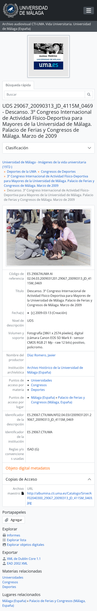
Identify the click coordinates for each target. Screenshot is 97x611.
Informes (11, 535)
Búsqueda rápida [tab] (18, 85)
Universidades (41, 380)
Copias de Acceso (21, 479)
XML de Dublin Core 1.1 (21, 559)
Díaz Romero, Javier (41, 355)
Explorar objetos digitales (23, 545)
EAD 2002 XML (15, 563)
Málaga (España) (43, 397)
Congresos (39, 385)
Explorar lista (14, 540)
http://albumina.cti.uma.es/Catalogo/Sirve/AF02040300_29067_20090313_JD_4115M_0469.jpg (60, 498)
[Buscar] (44, 94)
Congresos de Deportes (58, 171)
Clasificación (17, 147)
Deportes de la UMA (21, 171)
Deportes (38, 390)
